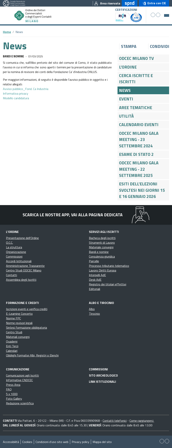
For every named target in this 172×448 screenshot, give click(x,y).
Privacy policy (80, 442)
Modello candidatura (16, 98)
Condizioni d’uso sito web (52, 442)
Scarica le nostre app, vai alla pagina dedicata (73, 215)
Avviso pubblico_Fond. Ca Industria (25, 89)
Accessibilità (11, 442)
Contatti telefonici (115, 420)
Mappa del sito (102, 442)
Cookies (27, 442)
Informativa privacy (15, 93)
